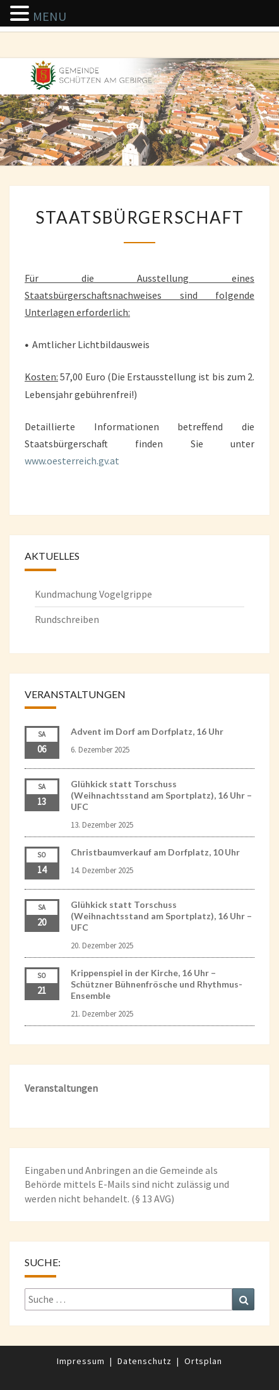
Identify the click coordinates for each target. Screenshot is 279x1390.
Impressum (81, 1361)
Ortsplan (203, 1361)
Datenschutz (144, 1361)
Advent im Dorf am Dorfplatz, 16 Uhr (147, 731)
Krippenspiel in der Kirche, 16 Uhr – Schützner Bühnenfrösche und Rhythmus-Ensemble (156, 984)
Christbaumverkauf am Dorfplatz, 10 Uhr (155, 852)
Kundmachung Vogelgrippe (93, 594)
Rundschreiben (67, 619)
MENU (49, 16)
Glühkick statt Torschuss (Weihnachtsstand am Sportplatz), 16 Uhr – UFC (161, 795)
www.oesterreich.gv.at (72, 460)
